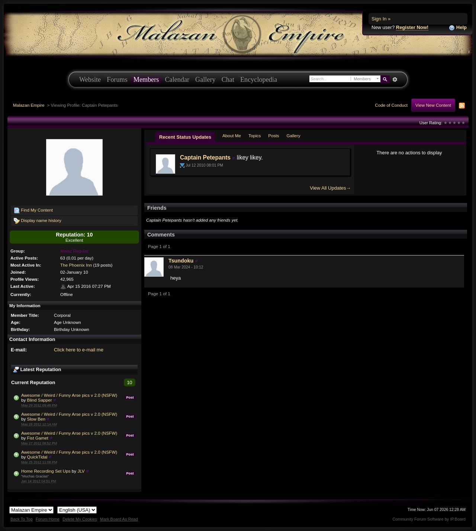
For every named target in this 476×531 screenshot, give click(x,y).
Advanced (394, 79)
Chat (228, 79)
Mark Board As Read (119, 519)
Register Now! (412, 27)
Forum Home (48, 519)
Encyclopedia (258, 79)
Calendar (177, 79)
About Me (231, 135)
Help (458, 28)
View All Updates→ (330, 188)
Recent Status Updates (185, 137)
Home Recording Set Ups (46, 471)
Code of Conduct (391, 105)
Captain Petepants (205, 157)
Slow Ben (36, 418)
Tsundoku (180, 261)
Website (90, 79)
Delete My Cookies (79, 519)
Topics (254, 135)
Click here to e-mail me (78, 350)
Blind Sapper (39, 400)
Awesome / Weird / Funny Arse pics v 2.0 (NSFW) (69, 395)
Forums (117, 79)
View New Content (433, 105)
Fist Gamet (37, 437)
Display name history (37, 221)
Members (146, 79)
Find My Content (33, 210)
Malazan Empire (28, 105)
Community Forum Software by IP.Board (429, 519)
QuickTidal (37, 456)
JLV (80, 471)
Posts (273, 135)
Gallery (205, 79)
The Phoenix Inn (76, 265)
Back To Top (21, 519)
